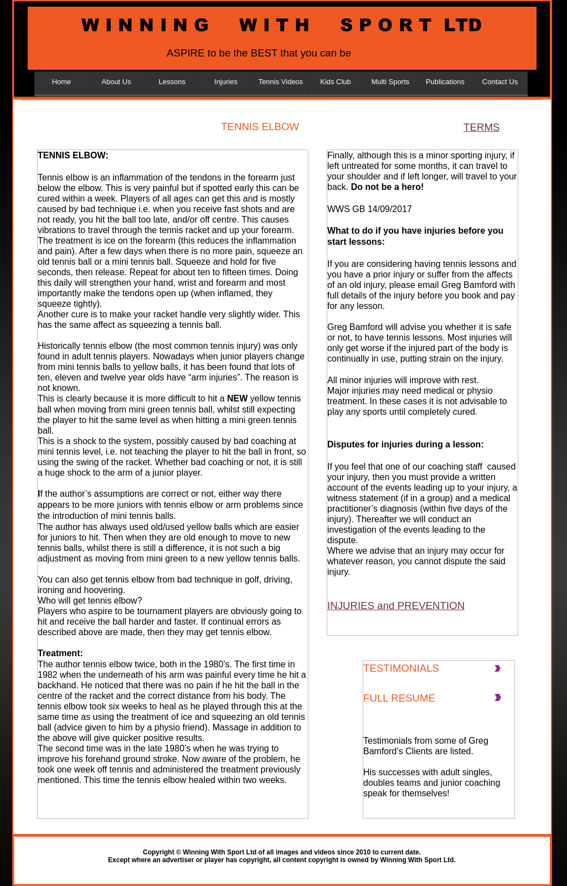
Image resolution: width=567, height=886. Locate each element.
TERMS (481, 127)
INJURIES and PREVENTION (396, 605)
